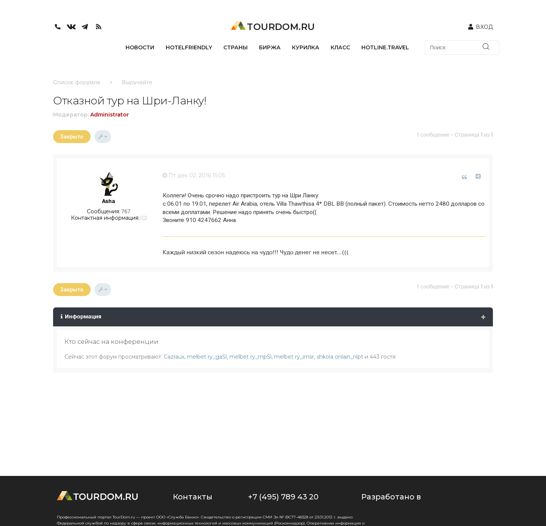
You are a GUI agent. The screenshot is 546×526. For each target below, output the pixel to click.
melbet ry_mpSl (250, 356)
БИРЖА (270, 47)
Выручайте (137, 82)
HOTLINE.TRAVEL (385, 47)
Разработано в (391, 496)
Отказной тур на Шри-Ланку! (129, 100)
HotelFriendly (189, 47)
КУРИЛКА (305, 47)
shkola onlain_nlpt (340, 356)
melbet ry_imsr (294, 356)
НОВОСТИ (140, 47)
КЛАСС (340, 47)
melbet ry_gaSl (207, 356)
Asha (108, 201)
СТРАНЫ (235, 47)
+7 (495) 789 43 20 (283, 496)
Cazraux (174, 356)
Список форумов (76, 82)
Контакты (192, 496)
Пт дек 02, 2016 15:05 (194, 175)
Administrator (109, 114)
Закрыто (71, 137)
